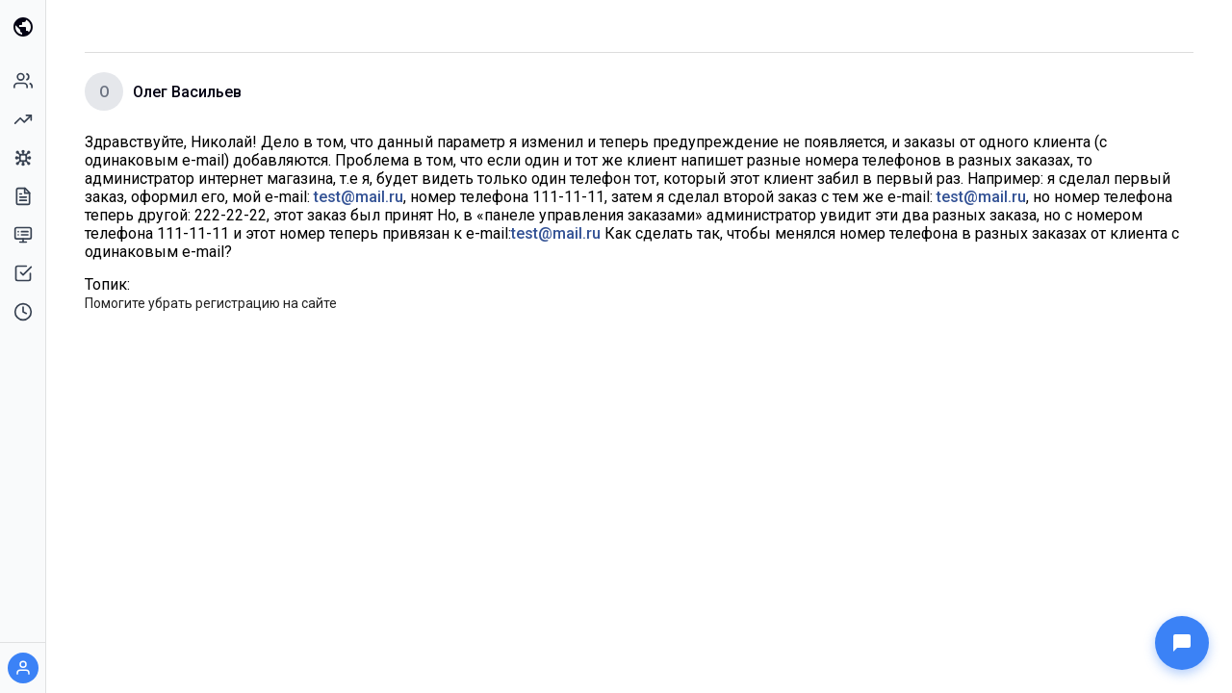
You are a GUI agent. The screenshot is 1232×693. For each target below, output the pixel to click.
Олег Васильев (187, 92)
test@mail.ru (358, 197)
